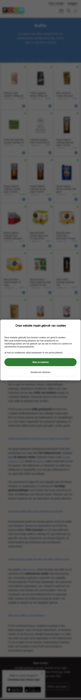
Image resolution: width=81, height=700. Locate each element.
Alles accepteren (40, 362)
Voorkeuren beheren (40, 372)
